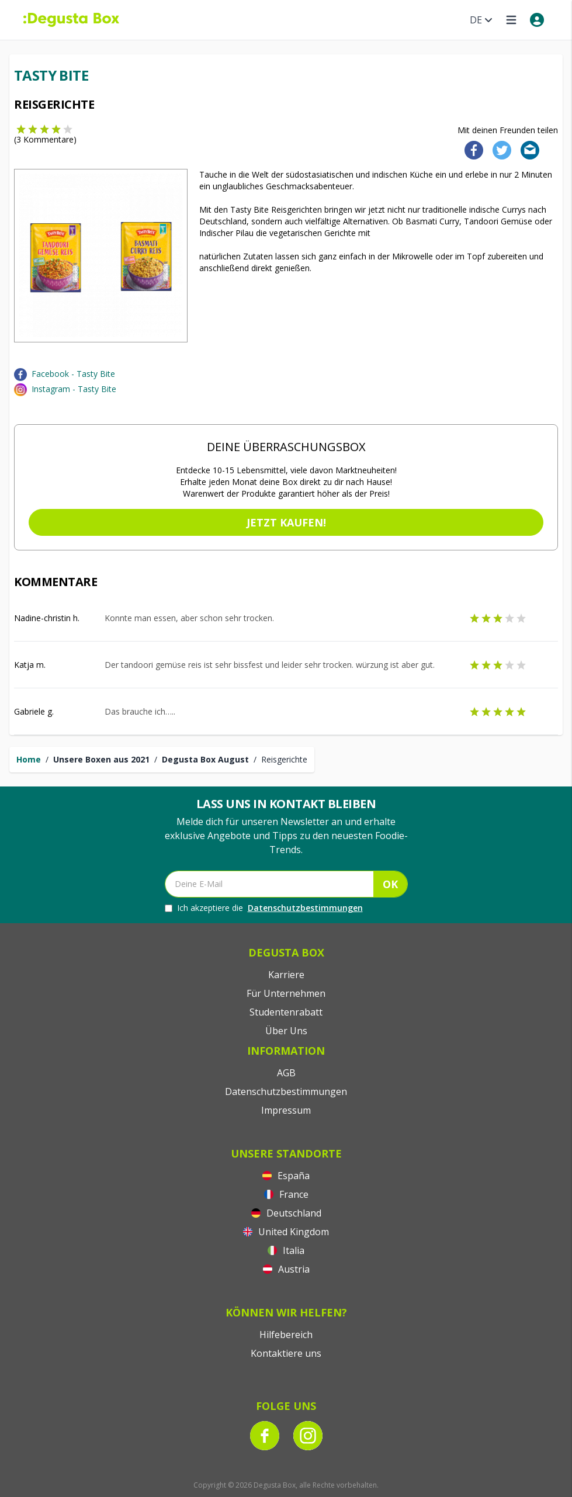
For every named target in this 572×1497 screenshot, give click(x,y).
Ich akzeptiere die (264, 908)
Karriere (286, 974)
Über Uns (286, 1030)
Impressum (286, 1110)
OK (390, 884)
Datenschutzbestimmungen (305, 907)
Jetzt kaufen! (286, 522)
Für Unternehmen (286, 993)
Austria (286, 1269)
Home (28, 759)
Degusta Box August (205, 759)
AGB (286, 1072)
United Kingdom (286, 1231)
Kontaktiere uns (286, 1353)
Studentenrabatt (286, 1012)
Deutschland (286, 1213)
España (286, 1175)
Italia (286, 1250)
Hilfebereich (286, 1334)
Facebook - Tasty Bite (73, 373)
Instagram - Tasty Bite (74, 388)
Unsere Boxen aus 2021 (101, 759)
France (286, 1194)
